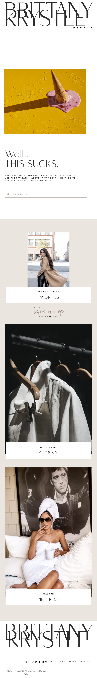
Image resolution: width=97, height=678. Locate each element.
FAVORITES (48, 298)
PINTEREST (48, 600)
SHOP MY (48, 453)
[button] (26, 45)
